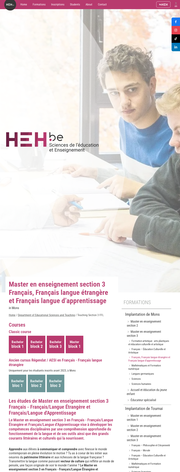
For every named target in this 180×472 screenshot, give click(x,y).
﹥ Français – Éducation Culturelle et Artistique (147, 351)
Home (23, 4)
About (89, 4)
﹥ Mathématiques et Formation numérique (144, 367)
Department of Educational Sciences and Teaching (46, 315)
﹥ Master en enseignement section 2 (144, 323)
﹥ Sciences (134, 378)
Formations (39, 4)
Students (75, 4)
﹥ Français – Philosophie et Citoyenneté (149, 445)
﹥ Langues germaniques (141, 373)
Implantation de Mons (142, 314)
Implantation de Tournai (144, 408)
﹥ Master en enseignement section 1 (144, 417)
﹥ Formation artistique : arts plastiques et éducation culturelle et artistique (148, 342)
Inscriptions (57, 4)
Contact (102, 4)
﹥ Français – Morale (139, 450)
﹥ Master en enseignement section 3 (144, 333)
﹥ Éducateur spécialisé (141, 400)
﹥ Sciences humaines (139, 384)
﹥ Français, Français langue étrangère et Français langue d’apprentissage (149, 359)
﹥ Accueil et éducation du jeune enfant (147, 392)
